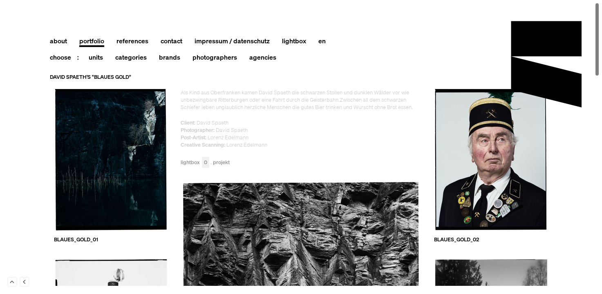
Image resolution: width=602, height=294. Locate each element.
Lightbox (195, 162)
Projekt (221, 162)
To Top (12, 282)
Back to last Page (24, 282)
